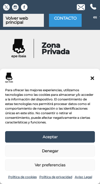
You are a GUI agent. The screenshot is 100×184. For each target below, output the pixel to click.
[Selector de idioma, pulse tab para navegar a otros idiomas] (90, 17)
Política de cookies (22, 177)
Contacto (65, 18)
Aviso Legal (83, 177)
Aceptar (50, 136)
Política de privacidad (55, 177)
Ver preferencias (50, 165)
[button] (92, 77)
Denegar (50, 150)
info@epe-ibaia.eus (81, 7)
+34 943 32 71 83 (93, 7)
